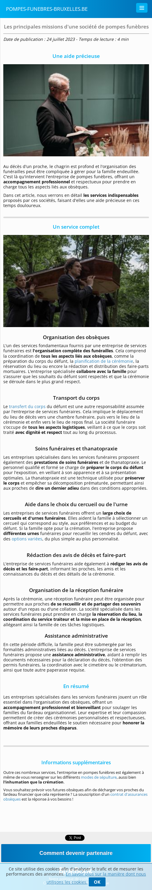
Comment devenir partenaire (75, 853)
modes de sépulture (99, 777)
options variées (27, 539)
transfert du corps (27, 406)
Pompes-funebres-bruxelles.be (47, 8)
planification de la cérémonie (104, 361)
